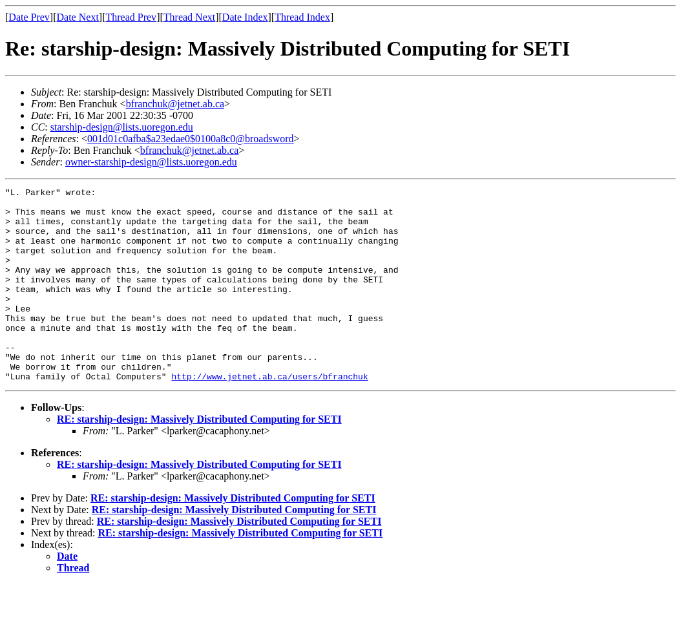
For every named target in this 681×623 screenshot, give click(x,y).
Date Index (245, 17)
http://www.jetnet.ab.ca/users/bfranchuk (269, 415)
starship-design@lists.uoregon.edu (121, 126)
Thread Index (302, 17)
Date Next (78, 17)
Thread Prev (130, 17)
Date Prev (29, 17)
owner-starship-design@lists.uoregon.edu (151, 161)
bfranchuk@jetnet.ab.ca (175, 103)
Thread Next (189, 17)
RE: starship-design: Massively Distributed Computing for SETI (199, 457)
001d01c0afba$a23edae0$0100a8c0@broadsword (190, 138)
